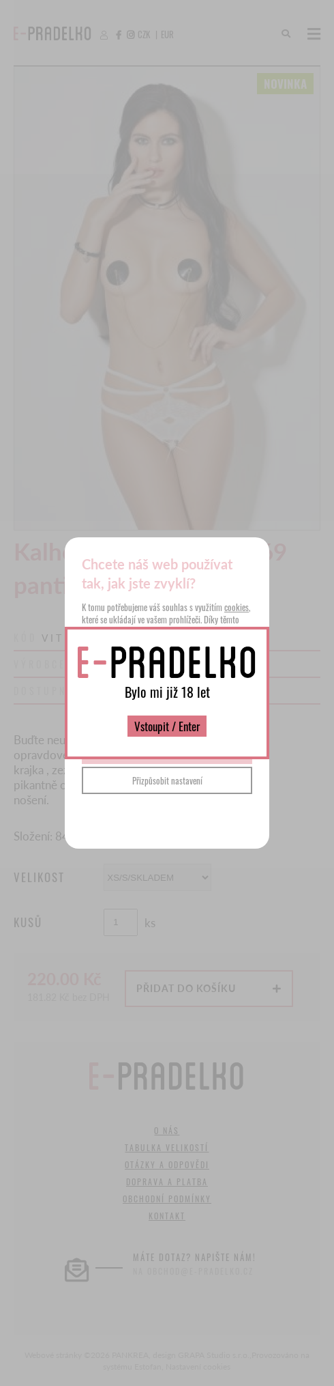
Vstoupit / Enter (167, 726)
